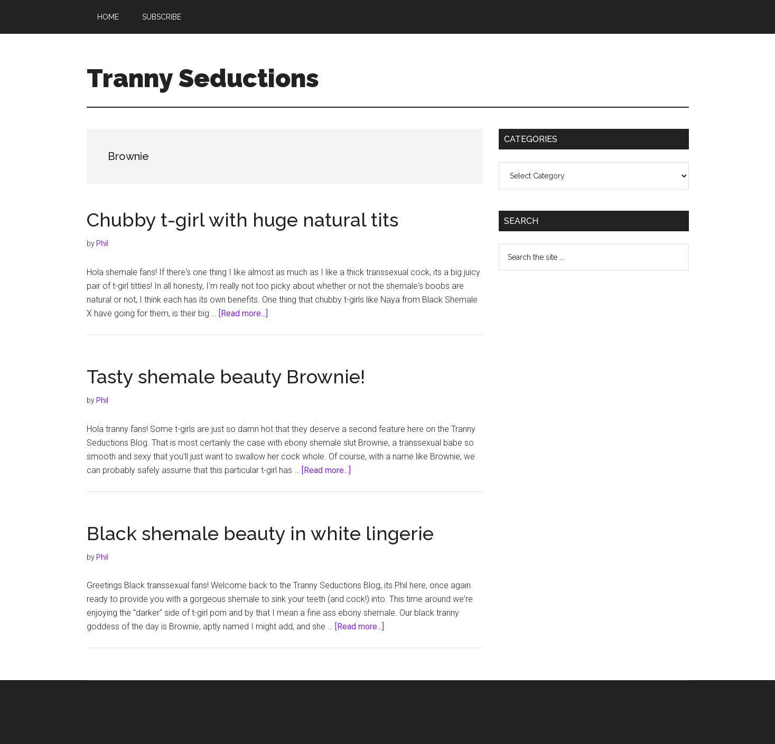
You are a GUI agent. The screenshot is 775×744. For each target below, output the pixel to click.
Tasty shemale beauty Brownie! (226, 376)
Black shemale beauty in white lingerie (260, 533)
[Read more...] (243, 313)
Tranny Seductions (203, 78)
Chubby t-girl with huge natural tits (242, 220)
